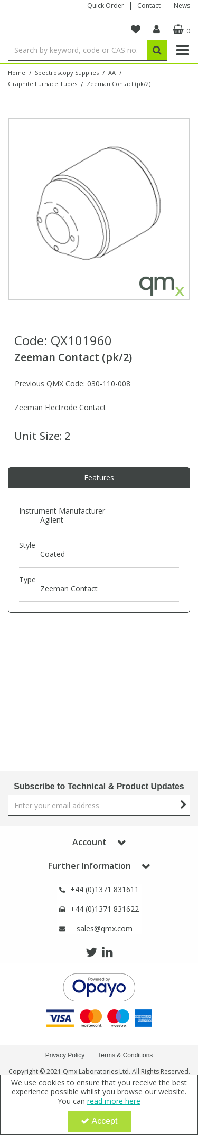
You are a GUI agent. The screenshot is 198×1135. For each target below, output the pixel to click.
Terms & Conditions (125, 1055)
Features (99, 477)
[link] (91, 952)
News (182, 6)
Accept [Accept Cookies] (99, 1121)
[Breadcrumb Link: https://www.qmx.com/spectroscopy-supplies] (67, 72)
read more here (113, 1101)
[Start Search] (157, 50)
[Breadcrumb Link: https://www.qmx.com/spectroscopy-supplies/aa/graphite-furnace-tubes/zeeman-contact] (118, 83)
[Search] (77, 50)
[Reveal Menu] (182, 50)
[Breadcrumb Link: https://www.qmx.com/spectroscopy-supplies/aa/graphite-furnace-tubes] (42, 83)
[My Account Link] (156, 29)
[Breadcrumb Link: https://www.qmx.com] (16, 72)
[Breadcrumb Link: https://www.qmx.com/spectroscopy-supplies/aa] (112, 72)
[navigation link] (135, 29)
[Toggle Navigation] (182, 50)
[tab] (99, 477)
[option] (99, 208)
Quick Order (105, 6)
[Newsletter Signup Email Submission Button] (183, 805)
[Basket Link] (180, 29)
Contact (149, 6)
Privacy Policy (65, 1055)
